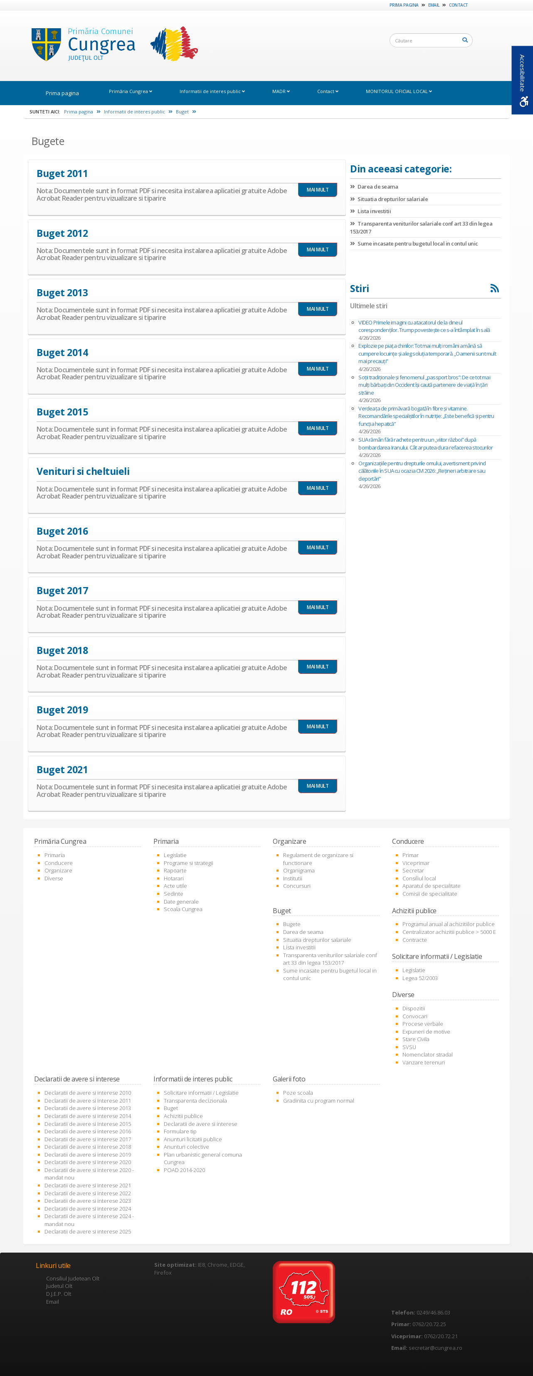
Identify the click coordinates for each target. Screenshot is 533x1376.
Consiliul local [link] (419, 878)
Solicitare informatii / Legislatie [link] (201, 1092)
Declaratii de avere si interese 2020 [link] (87, 1162)
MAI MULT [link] (317, 189)
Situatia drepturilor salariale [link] (389, 199)
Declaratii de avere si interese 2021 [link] (87, 1185)
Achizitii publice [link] (183, 1116)
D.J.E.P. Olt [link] (58, 1293)
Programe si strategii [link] (188, 863)
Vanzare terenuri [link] (423, 1062)
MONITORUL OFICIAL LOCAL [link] (399, 91)
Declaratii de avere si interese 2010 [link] (87, 1092)
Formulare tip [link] (180, 1131)
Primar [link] (410, 855)
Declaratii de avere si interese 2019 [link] (87, 1154)
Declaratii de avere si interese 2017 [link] (87, 1139)
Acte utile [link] (175, 885)
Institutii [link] (292, 878)
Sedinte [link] (173, 893)
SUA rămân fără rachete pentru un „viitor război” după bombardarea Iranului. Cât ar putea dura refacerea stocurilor (425, 443)
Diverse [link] (53, 878)
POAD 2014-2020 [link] (184, 1170)
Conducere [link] (58, 863)
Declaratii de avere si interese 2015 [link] (87, 1124)
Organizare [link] (58, 870)
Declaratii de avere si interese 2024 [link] (87, 1208)
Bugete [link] (292, 924)
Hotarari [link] (174, 878)
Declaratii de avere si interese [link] (200, 1124)
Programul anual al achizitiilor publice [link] (448, 924)
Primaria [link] (54, 855)
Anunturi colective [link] (186, 1146)
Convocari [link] (414, 1016)
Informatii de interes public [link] (212, 91)
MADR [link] (281, 91)
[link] (112, 45)
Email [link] (433, 5)
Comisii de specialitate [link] (429, 893)
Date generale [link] (181, 901)
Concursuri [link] (297, 885)
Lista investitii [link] (370, 211)
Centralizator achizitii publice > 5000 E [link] (449, 932)
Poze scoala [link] (298, 1092)
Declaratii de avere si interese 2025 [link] (87, 1231)
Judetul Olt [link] (59, 1286)
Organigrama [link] (299, 870)
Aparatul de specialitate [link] (431, 885)
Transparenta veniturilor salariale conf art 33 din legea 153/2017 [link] (330, 959)
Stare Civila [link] (415, 1039)
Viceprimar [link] (415, 863)
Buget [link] (186, 111)
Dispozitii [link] (413, 1008)
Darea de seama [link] (374, 186)
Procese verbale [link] (422, 1023)
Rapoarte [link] (175, 870)
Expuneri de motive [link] (426, 1031)
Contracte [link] (414, 940)
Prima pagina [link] (404, 5)
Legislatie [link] (175, 855)
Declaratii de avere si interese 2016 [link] (87, 1131)
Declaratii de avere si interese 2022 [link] (87, 1193)
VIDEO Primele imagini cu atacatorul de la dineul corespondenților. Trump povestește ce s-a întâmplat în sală (424, 326)
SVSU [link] (409, 1047)
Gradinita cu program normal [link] (318, 1100)
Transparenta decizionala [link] (195, 1100)
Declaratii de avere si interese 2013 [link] (87, 1108)
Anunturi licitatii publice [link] (193, 1139)
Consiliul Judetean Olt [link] (72, 1278)
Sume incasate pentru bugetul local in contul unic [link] (414, 243)
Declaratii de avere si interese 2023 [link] (87, 1200)
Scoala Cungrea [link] (183, 909)
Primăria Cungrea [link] (130, 91)
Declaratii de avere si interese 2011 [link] (87, 1100)
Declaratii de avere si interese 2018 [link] (87, 1146)
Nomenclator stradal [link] (427, 1054)
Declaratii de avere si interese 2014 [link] (87, 1116)
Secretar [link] (413, 870)
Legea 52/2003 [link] (420, 978)
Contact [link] (458, 5)
